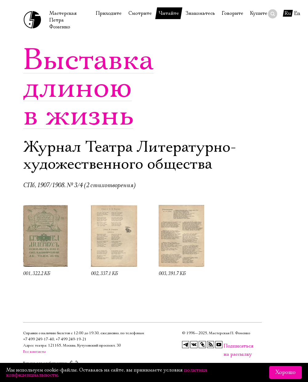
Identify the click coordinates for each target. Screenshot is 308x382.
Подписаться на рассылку (227, 346)
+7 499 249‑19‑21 (71, 339)
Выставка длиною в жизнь (88, 88)
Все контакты (34, 351)
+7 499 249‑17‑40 (38, 339)
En (297, 13)
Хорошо (285, 372)
